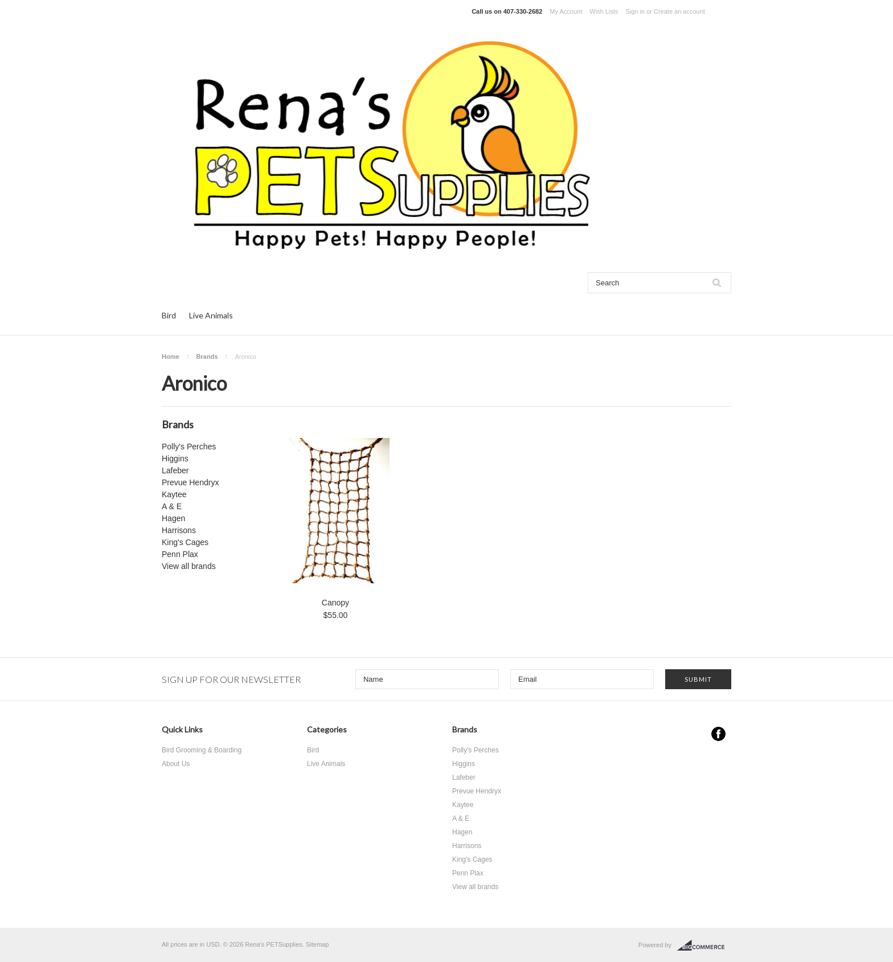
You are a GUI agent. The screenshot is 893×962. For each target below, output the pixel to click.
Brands (207, 356)
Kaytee (174, 494)
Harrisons (179, 530)
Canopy (335, 602)
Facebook (718, 734)
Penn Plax (180, 554)
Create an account (679, 11)
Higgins (175, 458)
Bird (169, 315)
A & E (172, 506)
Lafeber (175, 470)
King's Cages (185, 542)
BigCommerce (704, 945)
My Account (566, 11)
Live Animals (211, 315)
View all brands (189, 566)
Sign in (635, 11)
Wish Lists (603, 11)
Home (170, 356)
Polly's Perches (189, 446)
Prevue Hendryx (190, 482)
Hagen (173, 518)
